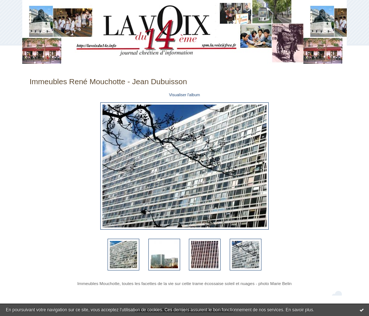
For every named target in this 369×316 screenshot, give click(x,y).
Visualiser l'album (184, 95)
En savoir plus (299, 309)
